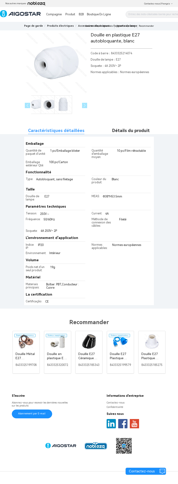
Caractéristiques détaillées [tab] (56, 130)
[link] (60, 25)
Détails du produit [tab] (131, 130)
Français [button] (167, 4)
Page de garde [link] (33, 25)
